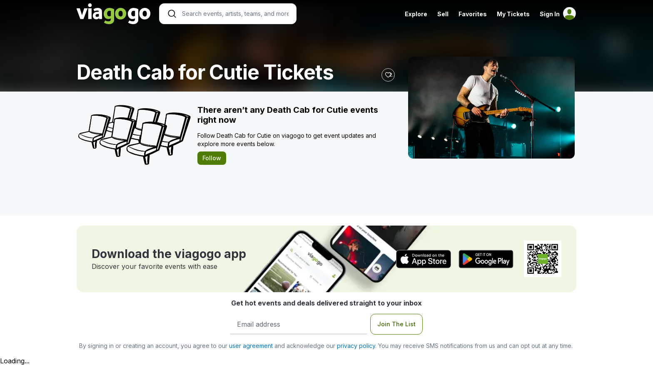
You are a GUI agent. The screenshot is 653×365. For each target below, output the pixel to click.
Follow (211, 157)
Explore (416, 13)
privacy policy (356, 345)
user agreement (251, 345)
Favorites (473, 13)
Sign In (550, 13)
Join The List (396, 324)
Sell (443, 13)
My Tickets (513, 13)
